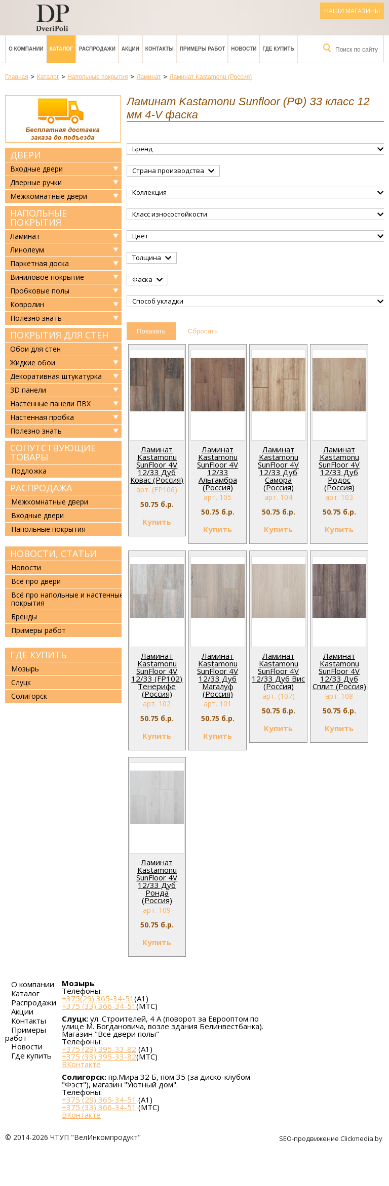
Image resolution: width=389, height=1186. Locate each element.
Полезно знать (36, 318)
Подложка (29, 471)
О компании (26, 49)
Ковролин (27, 305)
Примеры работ (202, 49)
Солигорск (29, 696)
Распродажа (41, 488)
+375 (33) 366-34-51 (99, 1006)
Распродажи (97, 49)
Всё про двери (36, 581)
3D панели (28, 390)
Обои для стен (35, 349)
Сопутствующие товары (53, 452)
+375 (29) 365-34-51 (99, 1099)
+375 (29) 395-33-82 (99, 1049)
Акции (130, 49)
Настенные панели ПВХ (50, 404)
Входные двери (36, 169)
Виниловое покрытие (47, 277)
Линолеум (27, 250)
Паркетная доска (39, 264)
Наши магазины (352, 11)
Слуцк (21, 682)
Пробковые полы (39, 291)
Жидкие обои (32, 363)
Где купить (278, 49)
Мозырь (25, 668)
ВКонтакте (81, 1064)
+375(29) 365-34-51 (98, 998)
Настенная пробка (42, 417)
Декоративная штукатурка (56, 376)
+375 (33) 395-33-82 (99, 1056)
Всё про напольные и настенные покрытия (67, 599)
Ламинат (25, 236)
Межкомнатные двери (48, 196)
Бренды (24, 616)
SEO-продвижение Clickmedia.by (331, 1138)
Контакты (159, 49)
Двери (25, 155)
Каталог (61, 49)
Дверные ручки (36, 183)
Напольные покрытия (38, 217)
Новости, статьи (53, 553)
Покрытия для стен (59, 335)
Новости (243, 49)
